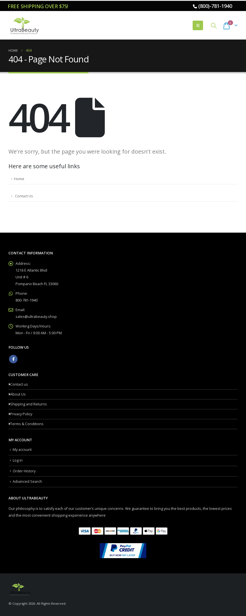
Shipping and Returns (28, 404)
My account (22, 449)
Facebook (13, 359)
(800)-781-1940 (215, 6)
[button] (198, 25)
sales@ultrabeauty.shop (36, 316)
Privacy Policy (21, 414)
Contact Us (23, 196)
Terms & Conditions (26, 423)
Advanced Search (27, 481)
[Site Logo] (24, 25)
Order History (24, 471)
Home (19, 178)
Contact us (19, 384)
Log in (18, 460)
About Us (18, 394)
